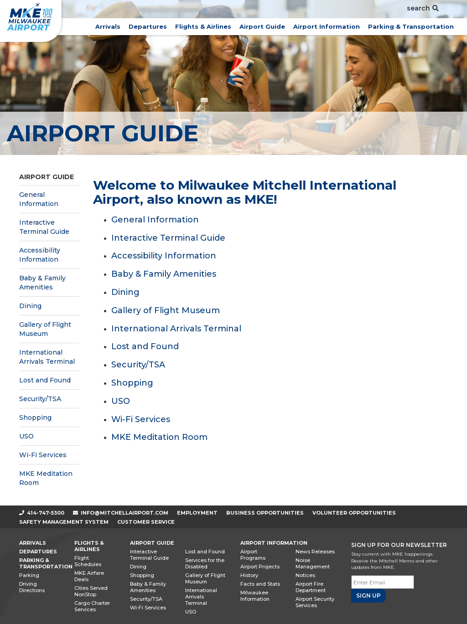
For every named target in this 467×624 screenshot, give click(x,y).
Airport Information (326, 26)
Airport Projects (260, 566)
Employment (197, 513)
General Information (38, 199)
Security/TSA (40, 399)
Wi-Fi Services (43, 455)
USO (26, 436)
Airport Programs (252, 554)
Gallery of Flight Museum (45, 329)
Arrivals (107, 26)
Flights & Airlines (203, 26)
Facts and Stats (260, 584)
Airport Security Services (315, 602)
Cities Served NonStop (91, 591)
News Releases (315, 551)
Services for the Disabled (204, 563)
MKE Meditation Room (46, 478)
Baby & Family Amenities (42, 282)
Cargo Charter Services (92, 606)
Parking (29, 575)
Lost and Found (45, 380)
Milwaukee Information (255, 595)
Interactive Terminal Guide (44, 227)
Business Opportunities (265, 513)
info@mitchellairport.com (124, 513)
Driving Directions (32, 587)
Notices (305, 575)
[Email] (382, 582)
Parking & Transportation (411, 26)
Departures (148, 26)
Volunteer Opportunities (354, 513)
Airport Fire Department (311, 587)
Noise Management (313, 563)
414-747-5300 (41, 513)
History (249, 575)
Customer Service (146, 522)
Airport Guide (262, 26)
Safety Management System (64, 522)
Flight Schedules (87, 561)
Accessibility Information (39, 254)
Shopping (35, 417)
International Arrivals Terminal (47, 357)
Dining (30, 306)
